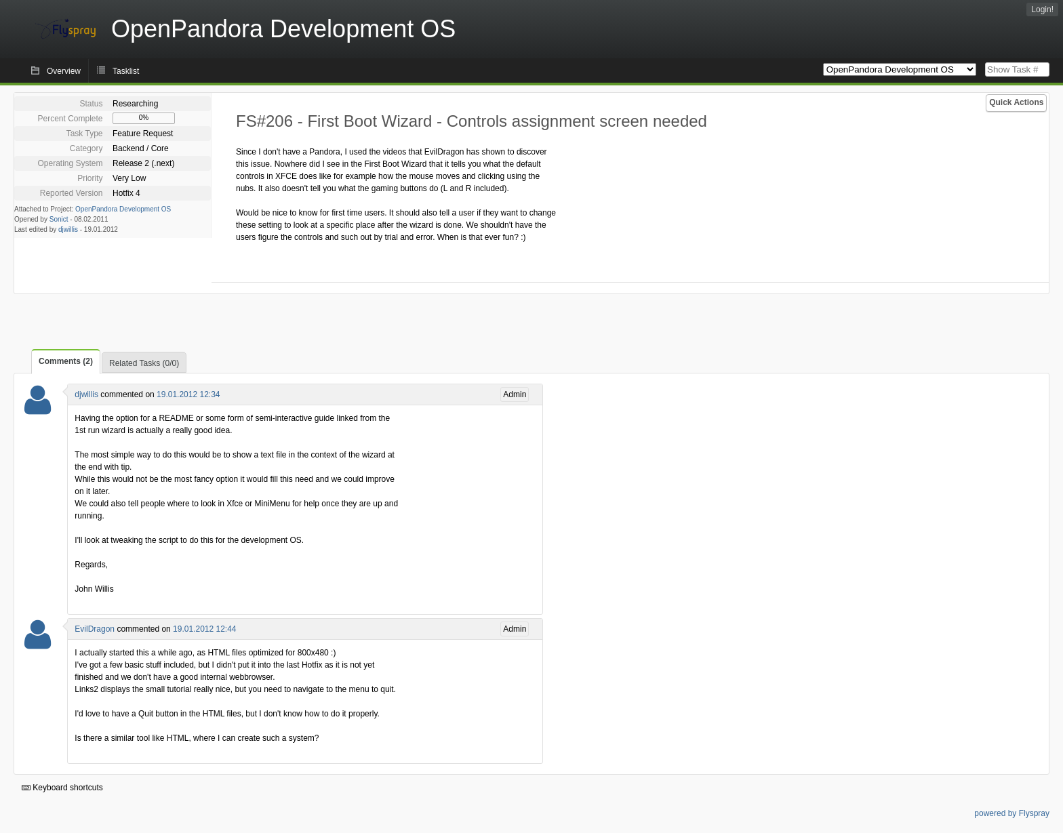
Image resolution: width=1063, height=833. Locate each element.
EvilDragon (95, 629)
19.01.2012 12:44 (204, 629)
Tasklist (126, 71)
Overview (64, 71)
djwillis (68, 229)
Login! (1042, 9)
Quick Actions (1016, 102)
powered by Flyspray (1011, 813)
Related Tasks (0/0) (144, 363)
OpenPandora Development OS (123, 209)
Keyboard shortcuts (62, 787)
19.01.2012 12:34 (188, 394)
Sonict (58, 219)
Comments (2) (66, 361)
